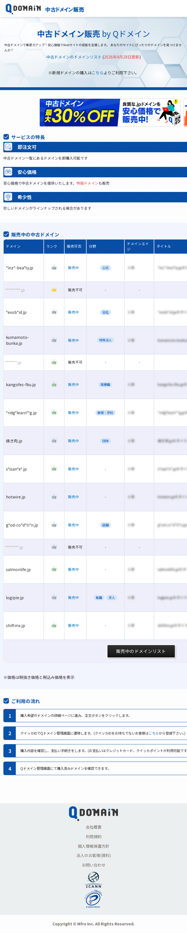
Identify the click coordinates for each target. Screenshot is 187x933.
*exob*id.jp (16, 312)
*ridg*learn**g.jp (21, 412)
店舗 (105, 525)
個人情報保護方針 (93, 846)
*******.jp (13, 362)
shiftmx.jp (15, 625)
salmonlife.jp (18, 569)
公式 (105, 267)
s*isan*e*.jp (16, 469)
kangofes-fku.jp (21, 384)
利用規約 (94, 836)
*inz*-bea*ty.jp (19, 267)
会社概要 (94, 827)
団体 (105, 440)
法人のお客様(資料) (93, 855)
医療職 (105, 384)
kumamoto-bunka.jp (17, 340)
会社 (105, 312)
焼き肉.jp (14, 441)
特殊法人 (105, 340)
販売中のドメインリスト (141, 651)
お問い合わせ (93, 865)
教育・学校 (105, 412)
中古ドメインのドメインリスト (74, 57)
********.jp (14, 547)
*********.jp (15, 290)
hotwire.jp (15, 497)
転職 (99, 597)
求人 (112, 597)
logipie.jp (15, 597)
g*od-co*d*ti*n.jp (22, 525)
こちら (98, 72)
